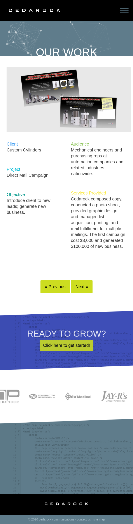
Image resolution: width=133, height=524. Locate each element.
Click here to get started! (66, 348)
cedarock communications (56, 519)
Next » (81, 286)
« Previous (55, 286)
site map (99, 519)
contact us (84, 519)
